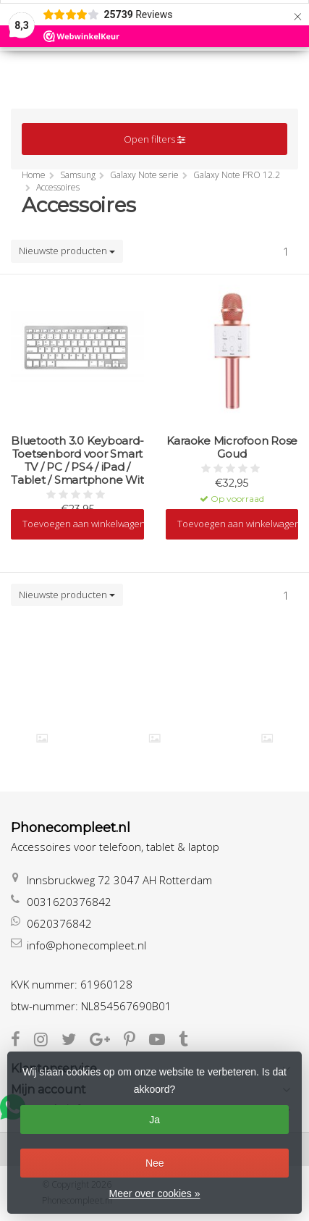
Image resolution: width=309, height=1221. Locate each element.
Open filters (154, 139)
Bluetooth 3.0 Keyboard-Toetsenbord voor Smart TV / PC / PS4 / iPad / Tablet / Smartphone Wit (77, 461)
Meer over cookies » (154, 1193)
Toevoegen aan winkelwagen (83, 523)
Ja (154, 1119)
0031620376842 (69, 901)
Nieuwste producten (67, 250)
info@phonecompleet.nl (86, 945)
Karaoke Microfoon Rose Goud (232, 448)
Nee (154, 1163)
